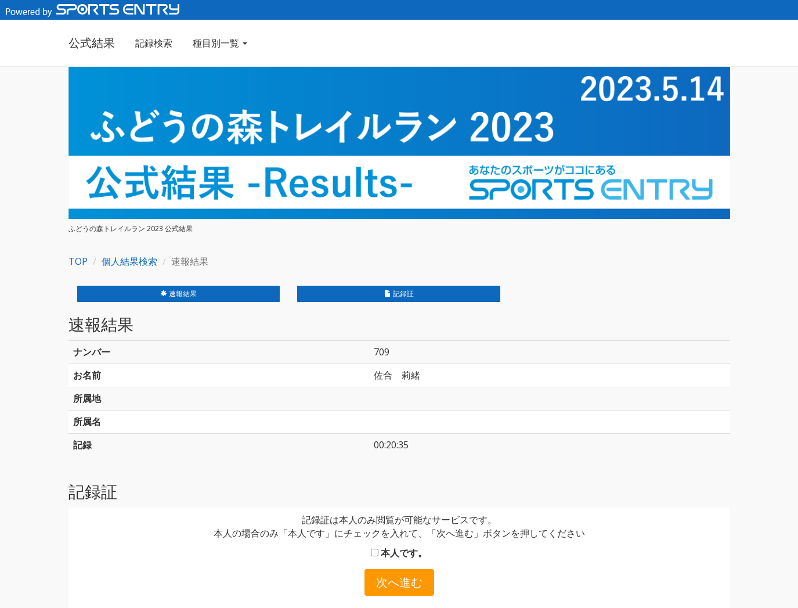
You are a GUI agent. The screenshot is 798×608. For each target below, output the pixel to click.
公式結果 (91, 43)
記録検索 (153, 43)
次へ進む (399, 582)
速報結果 (178, 293)
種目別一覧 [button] (220, 43)
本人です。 (399, 552)
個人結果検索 (129, 261)
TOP (78, 261)
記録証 (399, 293)
